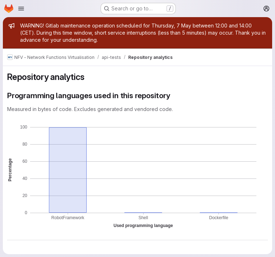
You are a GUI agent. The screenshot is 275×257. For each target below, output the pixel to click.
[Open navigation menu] (21, 8)
